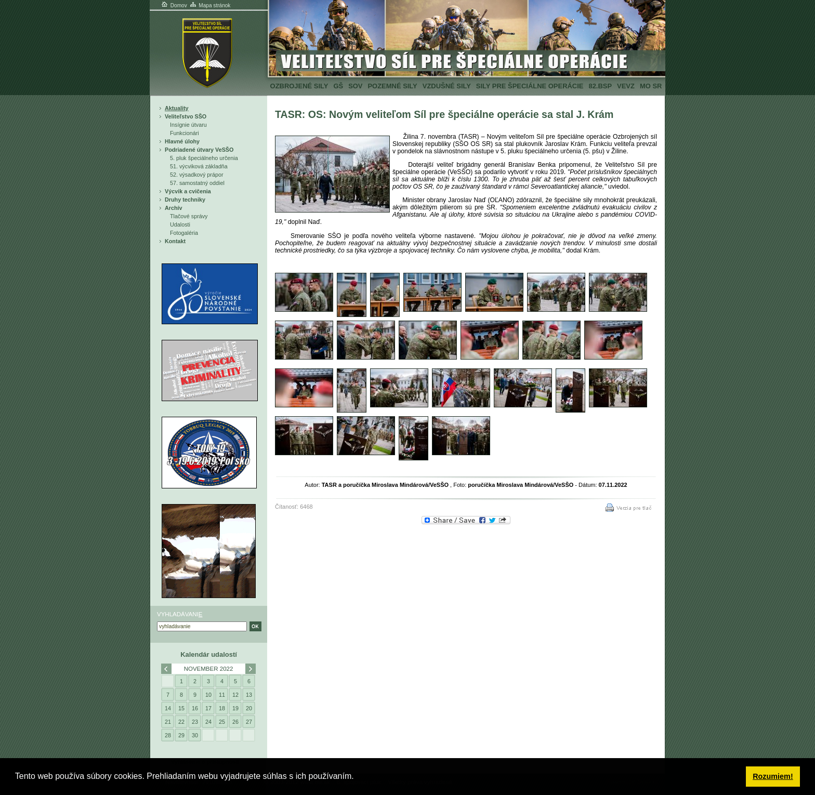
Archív (173, 208)
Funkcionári (184, 133)
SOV (355, 86)
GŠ (338, 86)
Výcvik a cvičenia (188, 191)
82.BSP (600, 86)
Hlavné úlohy (182, 141)
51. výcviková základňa (199, 166)
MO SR (651, 86)
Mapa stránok (210, 5)
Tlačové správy (189, 216)
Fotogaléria (184, 233)
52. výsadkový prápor (196, 174)
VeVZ (626, 86)
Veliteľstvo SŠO (185, 116)
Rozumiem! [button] (773, 776)
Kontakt (175, 241)
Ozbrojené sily (299, 86)
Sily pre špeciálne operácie (530, 86)
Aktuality (177, 108)
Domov (173, 5)
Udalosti (180, 224)
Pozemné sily (392, 86)
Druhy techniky (185, 199)
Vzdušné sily (447, 86)
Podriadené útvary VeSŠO (199, 150)
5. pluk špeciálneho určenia (204, 158)
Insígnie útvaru (188, 125)
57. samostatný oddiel (197, 183)
